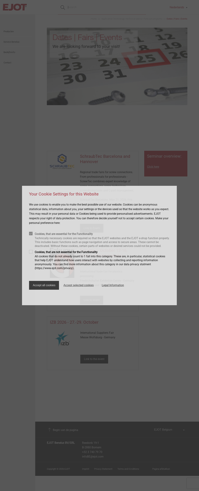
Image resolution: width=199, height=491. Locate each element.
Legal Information (113, 285)
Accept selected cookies (78, 285)
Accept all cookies (44, 285)
